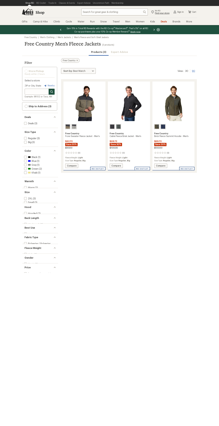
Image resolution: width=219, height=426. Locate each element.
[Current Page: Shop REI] (29, 3)
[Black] (112, 126)
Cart (192, 12)
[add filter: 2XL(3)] (27, 206)
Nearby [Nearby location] (49, 85)
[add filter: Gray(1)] (29, 164)
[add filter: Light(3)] (28, 303)
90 (193, 70)
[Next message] (154, 29)
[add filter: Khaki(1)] (30, 172)
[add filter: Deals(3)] (28, 123)
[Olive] (156, 126)
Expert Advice (119, 51)
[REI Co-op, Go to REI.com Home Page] (27, 12)
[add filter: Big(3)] (27, 142)
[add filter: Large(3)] (28, 218)
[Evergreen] (118, 126)
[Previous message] (61, 29)
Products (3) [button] (98, 51)
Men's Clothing (47, 37)
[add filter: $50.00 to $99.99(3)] (35, 333)
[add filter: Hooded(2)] (30, 236)
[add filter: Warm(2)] (28, 187)
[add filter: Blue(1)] (29, 160)
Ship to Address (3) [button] (38, 106)
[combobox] (114, 12)
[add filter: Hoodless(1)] (30, 240)
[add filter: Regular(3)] (29, 138)
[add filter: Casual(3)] (29, 270)
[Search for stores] (52, 92)
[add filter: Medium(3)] (30, 214)
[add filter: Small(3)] (28, 210)
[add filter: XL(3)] (27, 221)
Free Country (31, 37)
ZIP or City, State (33, 85)
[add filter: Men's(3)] (28, 318)
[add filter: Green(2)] (30, 168)
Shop (40, 12)
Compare (71, 166)
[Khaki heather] (67, 126)
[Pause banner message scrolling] (158, 29)
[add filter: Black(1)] (30, 157)
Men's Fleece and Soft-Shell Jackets (91, 37)
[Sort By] (78, 71)
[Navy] (163, 126)
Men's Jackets (64, 37)
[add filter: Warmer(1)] (29, 191)
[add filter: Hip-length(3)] (31, 255)
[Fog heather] (74, 126)
